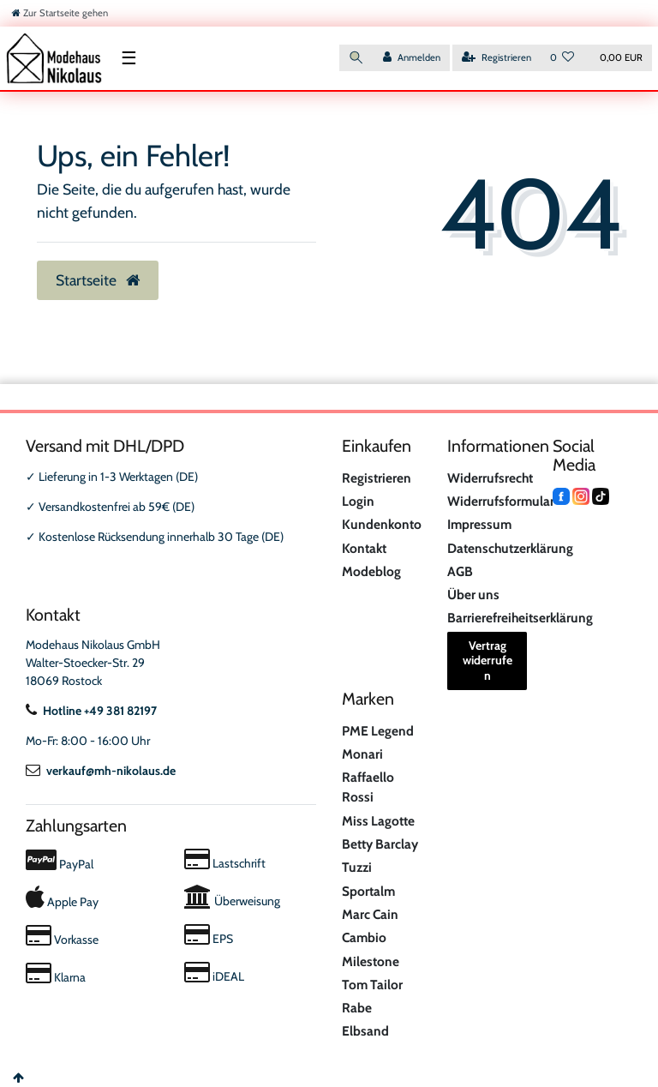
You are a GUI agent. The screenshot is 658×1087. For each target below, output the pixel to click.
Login (358, 501)
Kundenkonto (382, 524)
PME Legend (378, 731)
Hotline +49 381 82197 (91, 710)
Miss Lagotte (378, 821)
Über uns (473, 594)
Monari (362, 754)
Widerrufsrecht (490, 478)
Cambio (364, 937)
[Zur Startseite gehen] (60, 13)
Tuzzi (357, 867)
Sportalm (368, 891)
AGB (460, 571)
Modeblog (371, 571)
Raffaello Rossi (368, 787)
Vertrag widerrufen (487, 660)
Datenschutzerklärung (510, 548)
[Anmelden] (412, 58)
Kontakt (364, 548)
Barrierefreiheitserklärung (520, 618)
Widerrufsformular (500, 501)
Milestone (370, 961)
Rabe (357, 1008)
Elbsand (365, 1031)
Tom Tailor (372, 984)
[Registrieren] (496, 58)
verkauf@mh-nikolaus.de (101, 770)
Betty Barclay (380, 844)
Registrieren (376, 478)
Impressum (479, 524)
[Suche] (356, 58)
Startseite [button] (98, 280)
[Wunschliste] (562, 58)
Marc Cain (370, 914)
